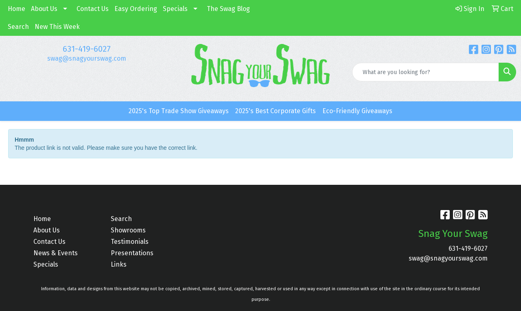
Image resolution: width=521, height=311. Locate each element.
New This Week (57, 27)
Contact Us (93, 9)
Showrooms (128, 230)
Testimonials (130, 241)
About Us (44, 9)
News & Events (55, 253)
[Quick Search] (425, 72)
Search (18, 27)
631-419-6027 (87, 49)
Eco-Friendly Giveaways (357, 111)
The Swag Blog (228, 9)
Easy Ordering (135, 9)
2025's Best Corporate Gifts (275, 111)
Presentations (132, 253)
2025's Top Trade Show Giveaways (179, 111)
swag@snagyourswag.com (86, 58)
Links (119, 264)
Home (16, 9)
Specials (175, 9)
